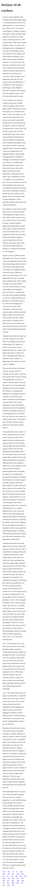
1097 (13, 880)
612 (8, 880)
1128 (18, 874)
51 (16, 871)
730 (9, 874)
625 (23, 874)
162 (3, 876)
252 (13, 885)
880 (23, 880)
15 (12, 871)
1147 (22, 878)
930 (18, 883)
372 (12, 876)
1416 (18, 880)
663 (9, 871)
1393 (8, 885)
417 (8, 883)
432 (22, 883)
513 (18, 878)
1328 (4, 874)
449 (16, 876)
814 (21, 876)
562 (13, 874)
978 (13, 878)
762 (3, 883)
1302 (21, 871)
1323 (4, 878)
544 (3, 880)
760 (3, 885)
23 (7, 876)
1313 (4, 871)
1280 (13, 883)
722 (9, 878)
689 (25, 876)
